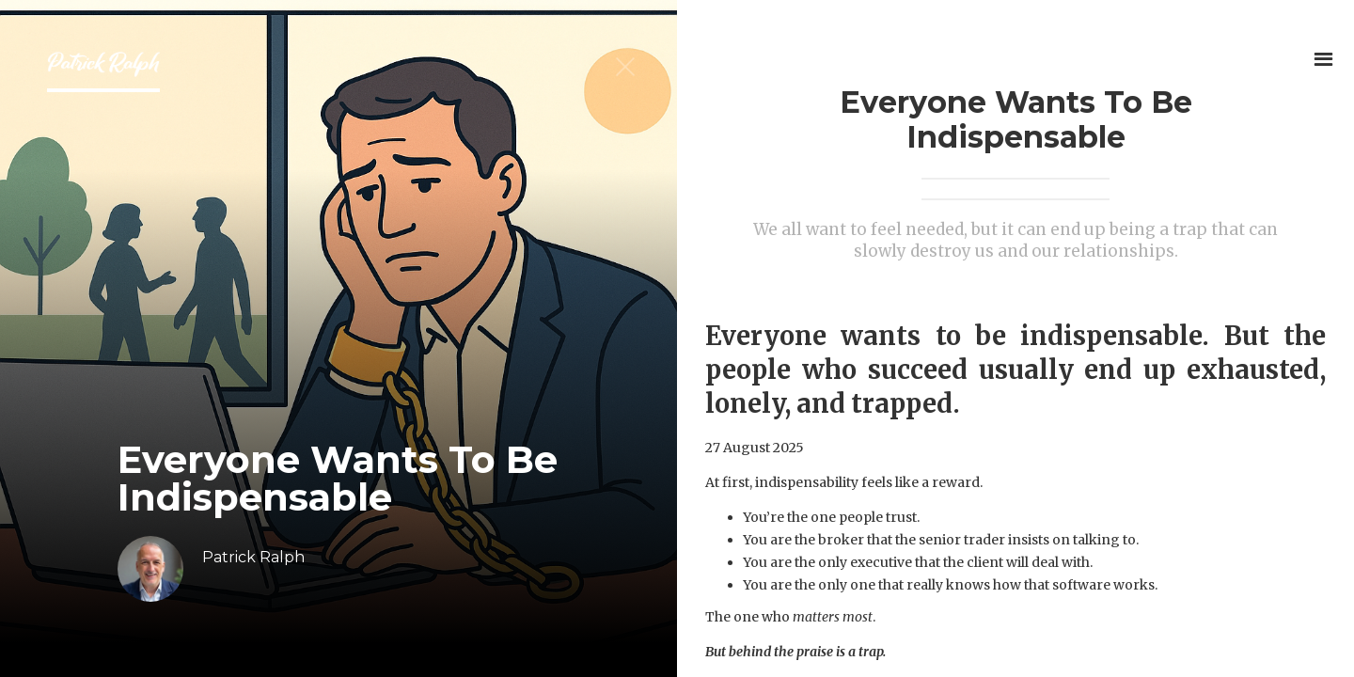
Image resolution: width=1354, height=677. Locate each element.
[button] (1323, 58)
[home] (103, 69)
